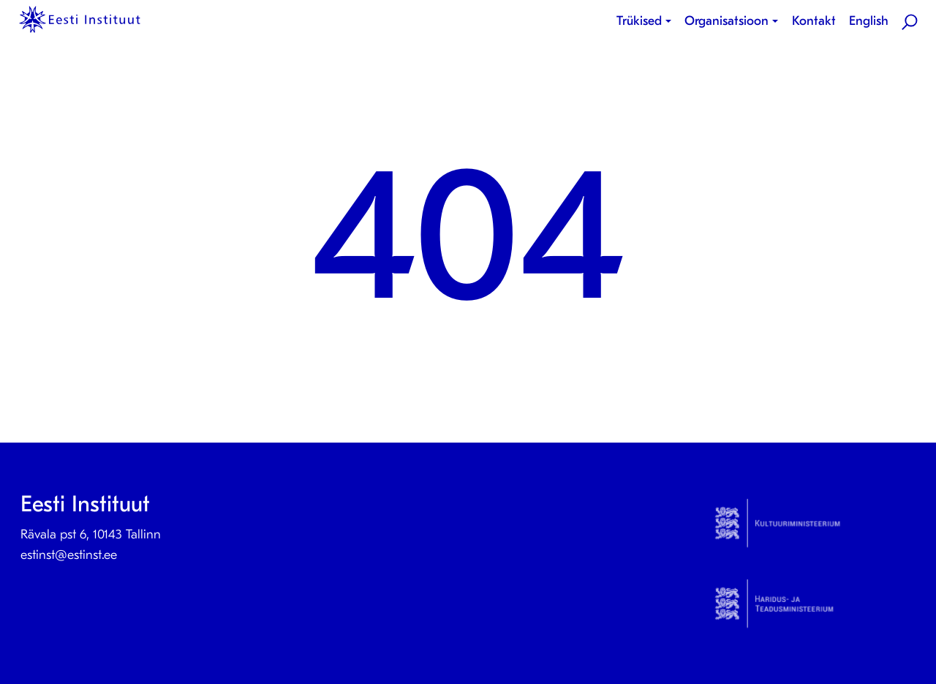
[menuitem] (646, 21)
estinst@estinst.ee (68, 555)
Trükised (639, 21)
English (868, 21)
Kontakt (814, 21)
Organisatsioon (726, 21)
